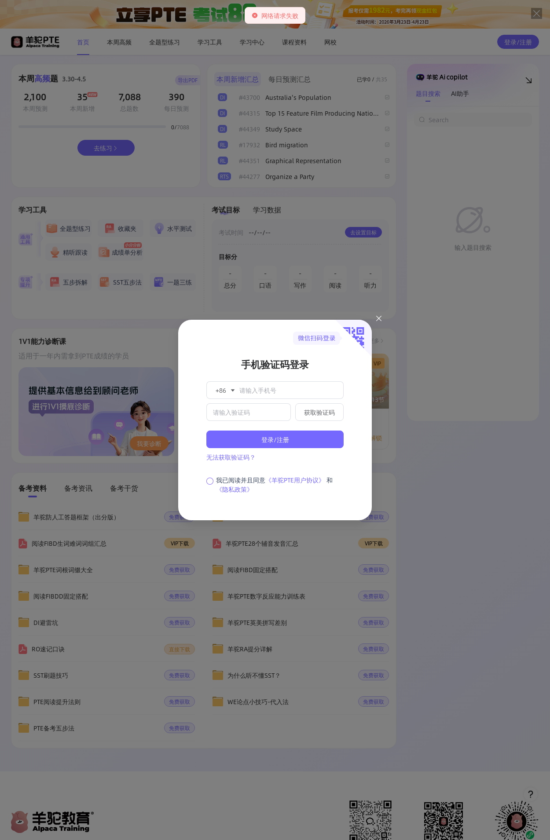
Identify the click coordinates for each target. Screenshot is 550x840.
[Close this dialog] (379, 320)
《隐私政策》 (234, 489)
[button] (224, 390)
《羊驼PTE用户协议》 (295, 480)
